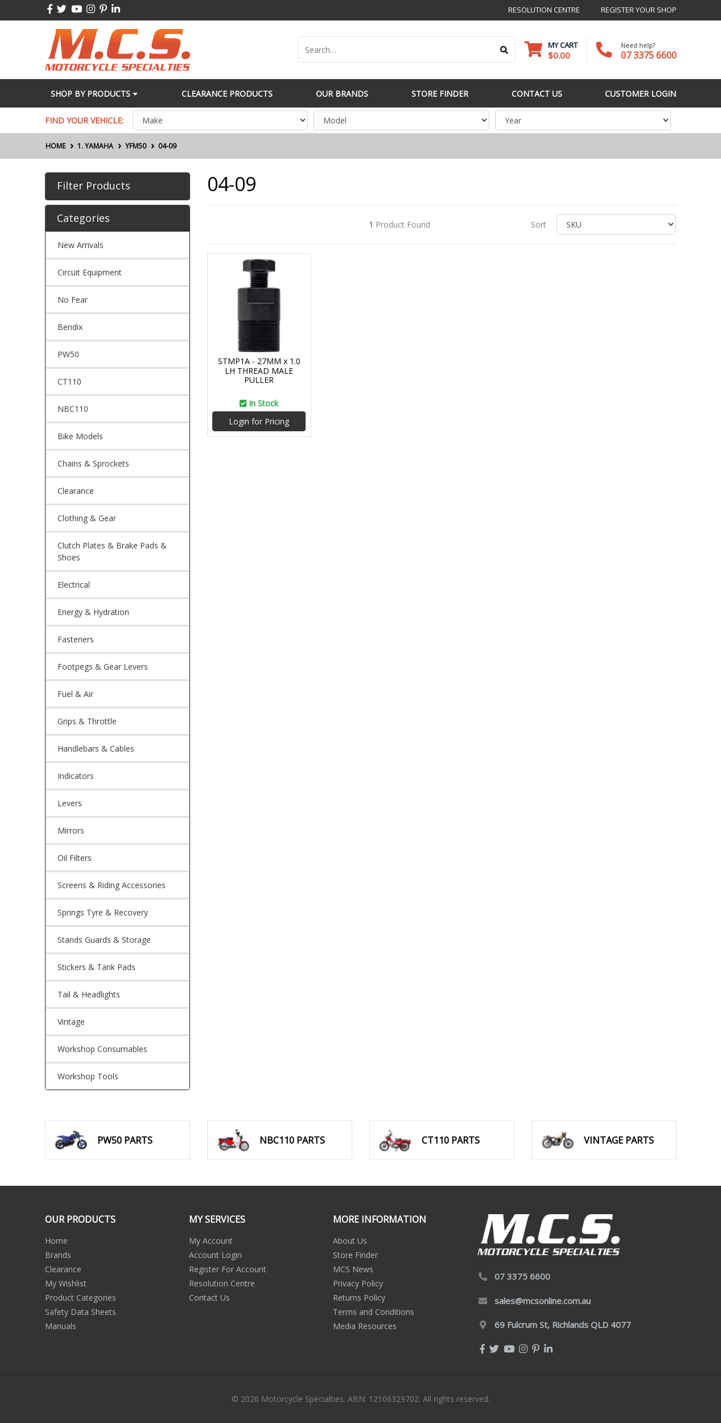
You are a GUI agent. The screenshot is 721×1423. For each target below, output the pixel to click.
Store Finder (355, 1254)
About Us (350, 1240)
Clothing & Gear (86, 518)
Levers (69, 803)
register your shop (639, 10)
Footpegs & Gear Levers (102, 666)
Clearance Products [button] (227, 93)
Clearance (75, 490)
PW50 (68, 354)
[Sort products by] (617, 224)
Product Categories (80, 1297)
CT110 (69, 381)
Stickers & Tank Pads (96, 967)
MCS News (353, 1269)
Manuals (60, 1326)
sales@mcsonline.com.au (543, 1300)
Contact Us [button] (537, 93)
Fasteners (75, 639)
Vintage (71, 1021)
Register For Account (227, 1269)
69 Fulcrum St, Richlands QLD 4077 (563, 1324)
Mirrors (70, 830)
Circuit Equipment (89, 272)
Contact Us (209, 1297)
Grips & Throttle (87, 721)
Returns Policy (359, 1297)
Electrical (73, 584)
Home (56, 1240)
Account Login (215, 1254)
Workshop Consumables (102, 1048)
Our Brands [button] (342, 93)
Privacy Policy (358, 1283)
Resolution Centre (222, 1283)
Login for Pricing (259, 421)
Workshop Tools (87, 1076)
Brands (58, 1254)
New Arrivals (80, 245)
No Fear (72, 299)
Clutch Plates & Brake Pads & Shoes (112, 551)
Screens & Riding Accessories (111, 885)
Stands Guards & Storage (104, 939)
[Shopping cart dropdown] (551, 49)
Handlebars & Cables (95, 748)
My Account (211, 1240)
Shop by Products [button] (94, 93)
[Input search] (396, 49)
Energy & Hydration (93, 612)
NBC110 (72, 408)
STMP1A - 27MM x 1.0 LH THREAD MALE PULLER (259, 371)
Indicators (75, 775)
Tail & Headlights (88, 994)
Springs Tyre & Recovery (102, 912)
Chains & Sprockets (93, 463)
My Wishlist (65, 1283)
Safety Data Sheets (80, 1311)
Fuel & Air (75, 693)
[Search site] (504, 49)
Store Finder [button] (439, 93)
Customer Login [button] (640, 93)
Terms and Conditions (373, 1311)
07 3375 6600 (649, 55)
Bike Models (80, 436)
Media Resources (365, 1326)
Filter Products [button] (93, 186)
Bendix (70, 326)
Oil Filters (74, 857)
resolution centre (544, 10)
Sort (538, 224)
